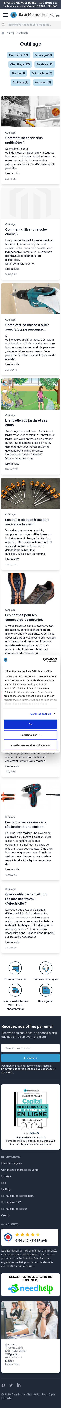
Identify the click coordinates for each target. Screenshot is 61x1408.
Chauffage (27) (20, 64)
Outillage (10, 132)
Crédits (5, 1215)
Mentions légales (11, 1163)
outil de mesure (14, 152)
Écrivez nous (12, 1364)
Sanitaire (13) (44, 64)
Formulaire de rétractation (17, 1195)
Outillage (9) (20, 82)
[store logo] (29, 15)
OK (30, 724)
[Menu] (5, 15)
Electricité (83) (18, 55)
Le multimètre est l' (17, 148)
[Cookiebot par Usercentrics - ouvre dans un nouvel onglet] (43, 660)
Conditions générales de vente (19, 1169)
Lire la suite (12, 173)
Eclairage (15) (43, 55)
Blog (11, 32)
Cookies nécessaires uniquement (30, 745)
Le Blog (6, 1189)
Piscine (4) (18, 73)
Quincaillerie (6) (42, 73)
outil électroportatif (17, 339)
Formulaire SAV (11, 1202)
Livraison (6, 1176)
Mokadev (7, 1398)
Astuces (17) (43, 82)
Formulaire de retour (14, 1208)
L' (6, 335)
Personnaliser (31, 734)
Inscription (30, 1058)
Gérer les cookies (40, 713)
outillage (10, 553)
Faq (3, 1182)
